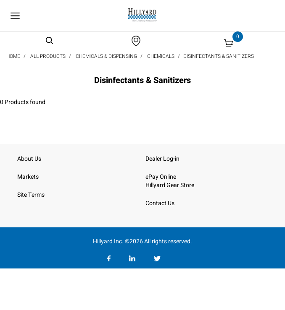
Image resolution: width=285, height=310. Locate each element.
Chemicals (160, 56)
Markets (28, 176)
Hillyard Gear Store (169, 185)
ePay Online (160, 176)
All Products (48, 56)
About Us (29, 158)
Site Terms (31, 194)
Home (13, 56)
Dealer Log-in (162, 158)
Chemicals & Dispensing (106, 56)
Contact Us (159, 203)
